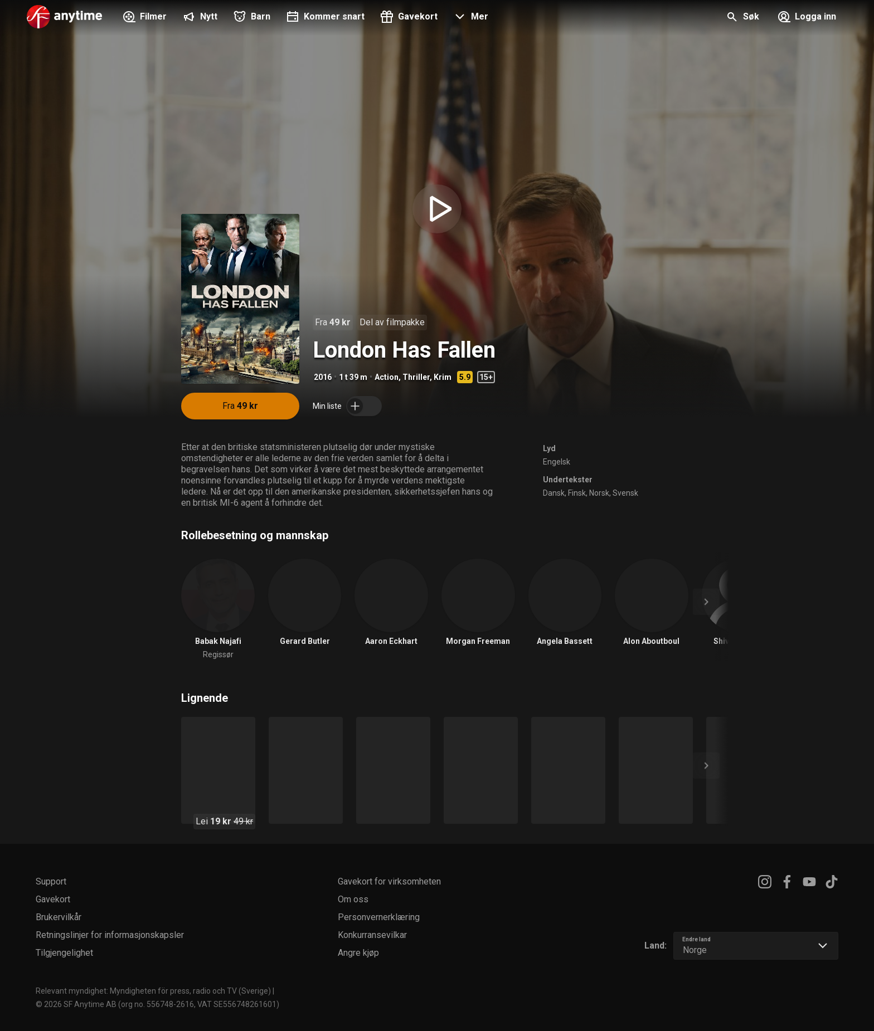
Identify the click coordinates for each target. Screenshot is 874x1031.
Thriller (416, 377)
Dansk (554, 492)
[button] (469, 18)
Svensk (625, 492)
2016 (323, 377)
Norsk (599, 492)
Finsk (577, 492)
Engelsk (556, 461)
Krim (442, 377)
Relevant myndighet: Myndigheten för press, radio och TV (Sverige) (153, 990)
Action (387, 377)
